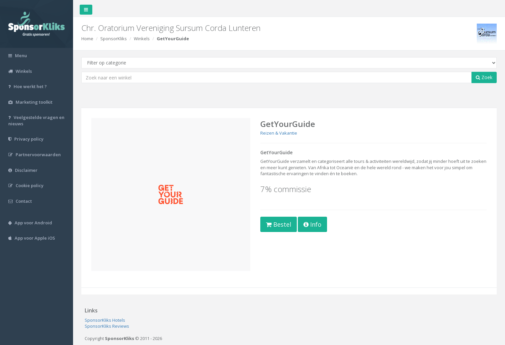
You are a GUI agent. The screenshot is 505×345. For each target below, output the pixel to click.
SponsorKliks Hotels (105, 320)
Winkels (142, 39)
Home (87, 39)
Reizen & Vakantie (278, 133)
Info (312, 224)
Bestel (278, 224)
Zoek (484, 77)
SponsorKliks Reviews (107, 326)
